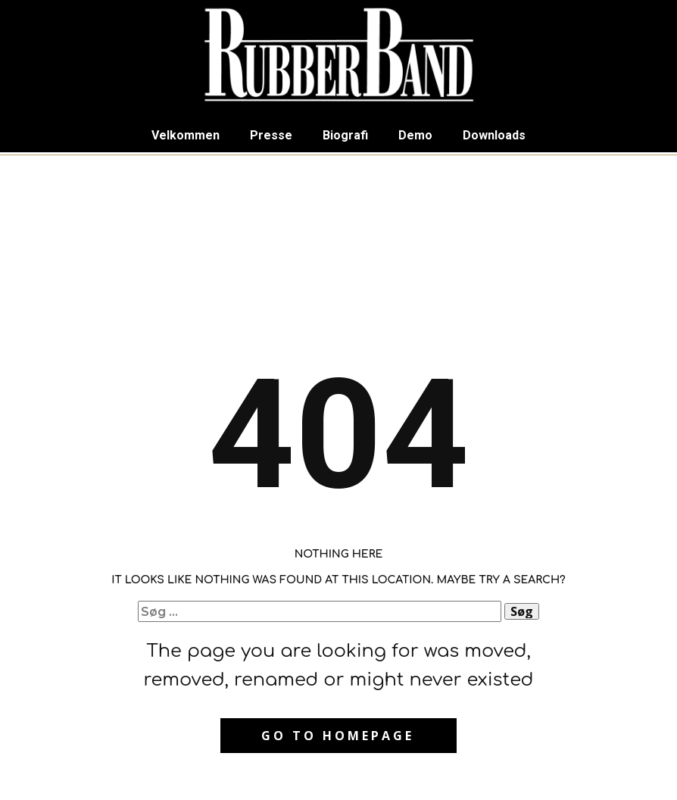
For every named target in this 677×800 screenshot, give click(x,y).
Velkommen (185, 135)
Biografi (345, 135)
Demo (415, 135)
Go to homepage (337, 735)
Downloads (494, 135)
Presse (271, 135)
